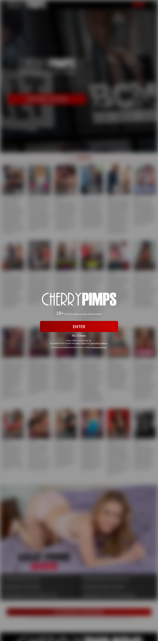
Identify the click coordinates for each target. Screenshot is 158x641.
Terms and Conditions (98, 343)
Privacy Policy (80, 343)
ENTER (79, 326)
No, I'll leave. (79, 335)
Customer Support (98, 347)
